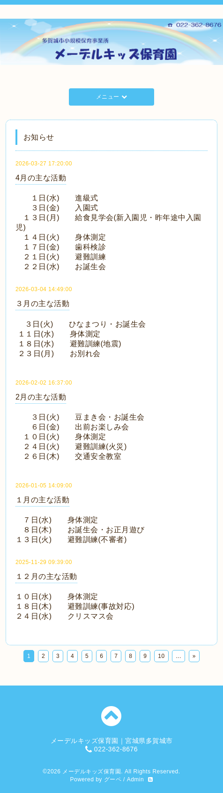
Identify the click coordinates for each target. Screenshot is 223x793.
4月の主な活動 (40, 178)
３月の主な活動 (42, 303)
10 (161, 656)
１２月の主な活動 (46, 576)
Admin (135, 779)
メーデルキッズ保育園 (91, 771)
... (178, 656)
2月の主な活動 (40, 397)
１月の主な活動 (42, 500)
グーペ (113, 779)
